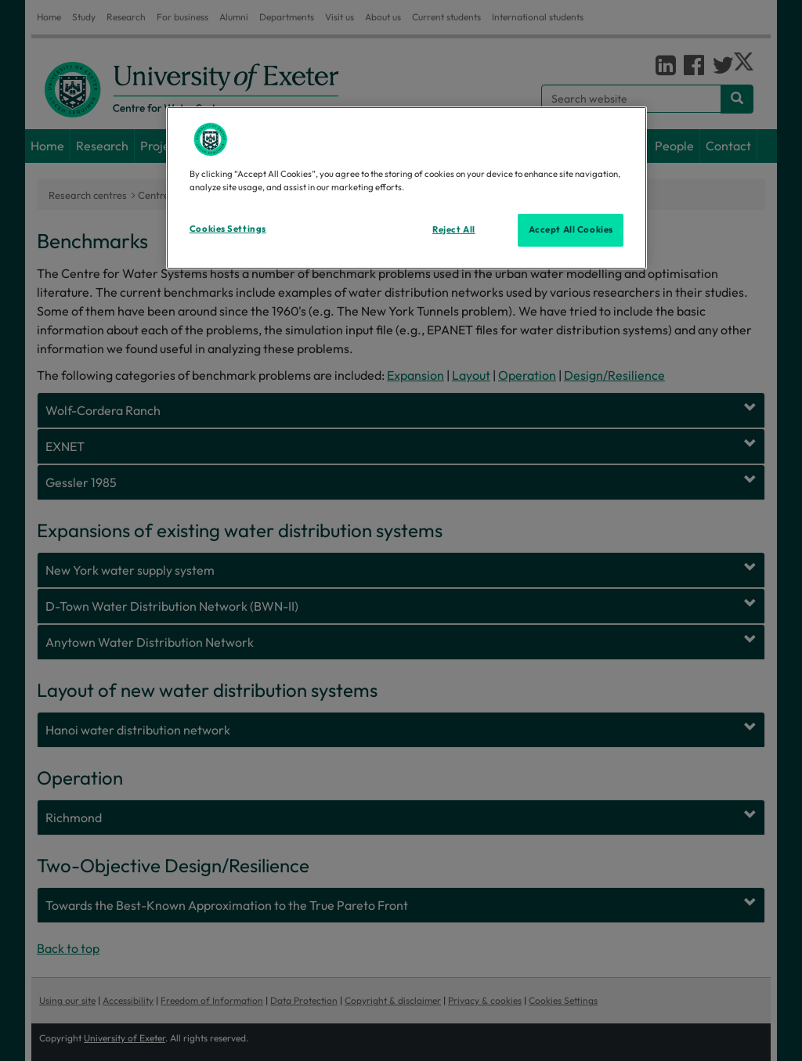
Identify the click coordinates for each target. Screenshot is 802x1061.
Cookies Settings (228, 228)
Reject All (453, 229)
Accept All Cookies (571, 229)
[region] (406, 187)
